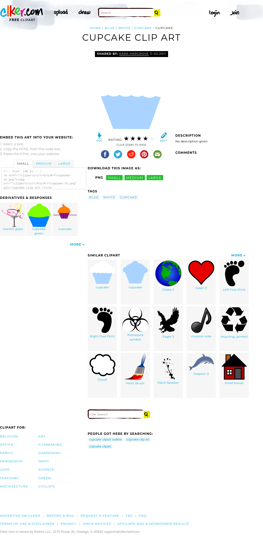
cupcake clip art (137, 439)
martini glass (13, 217)
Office (6, 445)
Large (64, 163)
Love (5, 469)
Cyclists (46, 486)
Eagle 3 (168, 322)
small (114, 177)
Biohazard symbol (135, 324)
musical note (201, 322)
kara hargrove (134, 53)
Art (41, 436)
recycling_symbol (234, 322)
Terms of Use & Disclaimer (27, 524)
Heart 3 (201, 275)
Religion (9, 436)
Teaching (9, 478)
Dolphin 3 (201, 365)
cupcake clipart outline (105, 439)
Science (46, 469)
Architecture (14, 486)
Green (44, 478)
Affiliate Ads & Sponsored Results (153, 524)
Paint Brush (135, 369)
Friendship (11, 461)
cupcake (143, 28)
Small (23, 163)
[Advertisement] (43, 90)
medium (134, 177)
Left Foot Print (234, 276)
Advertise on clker (20, 516)
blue (110, 28)
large (155, 177)
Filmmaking (50, 445)
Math (43, 461)
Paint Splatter (168, 369)
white (125, 28)
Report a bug (60, 516)
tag (129, 516)
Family (6, 453)
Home (95, 28)
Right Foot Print (102, 322)
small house (234, 369)
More (75, 244)
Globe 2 (168, 276)
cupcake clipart (100, 446)
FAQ (143, 516)
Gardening (49, 453)
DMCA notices (97, 524)
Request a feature (100, 516)
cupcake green (39, 219)
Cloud (102, 367)
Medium (44, 163)
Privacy (69, 524)
